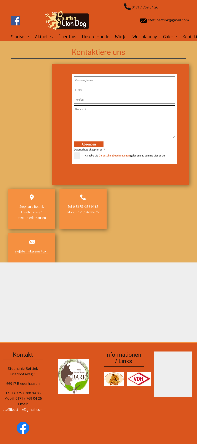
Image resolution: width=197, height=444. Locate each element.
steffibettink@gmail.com (164, 20)
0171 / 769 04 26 (141, 7)
